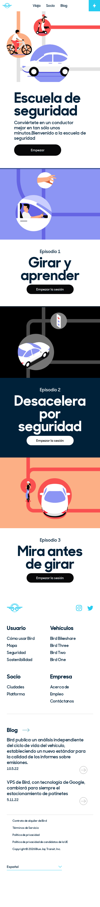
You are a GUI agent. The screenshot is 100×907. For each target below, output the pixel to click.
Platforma (16, 694)
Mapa (12, 645)
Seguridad (16, 652)
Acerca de (59, 687)
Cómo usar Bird (21, 638)
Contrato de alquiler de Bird (29, 821)
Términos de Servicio (25, 828)
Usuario (16, 628)
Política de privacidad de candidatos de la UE (40, 842)
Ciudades (15, 687)
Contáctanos (62, 701)
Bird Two (58, 652)
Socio (13, 676)
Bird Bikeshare (63, 638)
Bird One (58, 659)
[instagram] (79, 609)
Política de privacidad (26, 835)
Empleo (57, 694)
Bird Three (59, 645)
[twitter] (90, 609)
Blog (18, 730)
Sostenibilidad (19, 659)
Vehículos (61, 628)
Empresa (61, 676)
